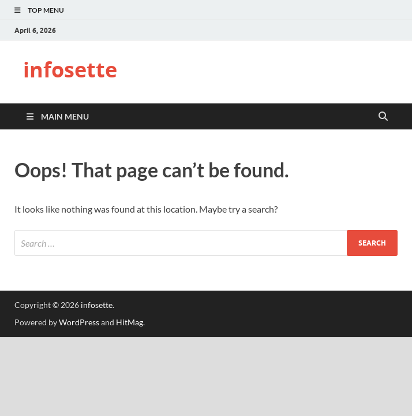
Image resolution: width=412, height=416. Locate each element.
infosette (70, 69)
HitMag (129, 322)
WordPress (79, 322)
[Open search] (383, 116)
